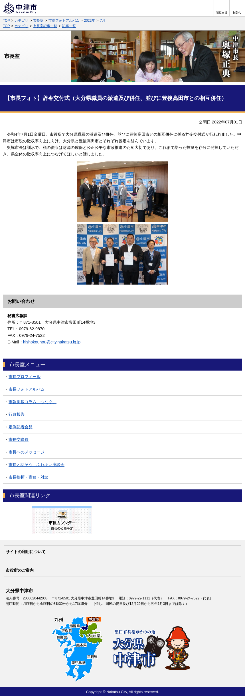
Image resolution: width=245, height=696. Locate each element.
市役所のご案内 (20, 570)
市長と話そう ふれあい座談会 (36, 464)
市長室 (38, 21)
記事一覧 (69, 26)
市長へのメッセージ (26, 452)
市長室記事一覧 (45, 26)
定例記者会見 (21, 427)
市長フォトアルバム (63, 21)
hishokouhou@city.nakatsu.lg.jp (52, 342)
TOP (6, 21)
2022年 (89, 21)
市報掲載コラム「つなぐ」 (32, 401)
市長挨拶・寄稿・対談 (28, 477)
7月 (102, 21)
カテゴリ (21, 21)
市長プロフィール (25, 376)
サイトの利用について (26, 551)
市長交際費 (19, 439)
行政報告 (17, 414)
